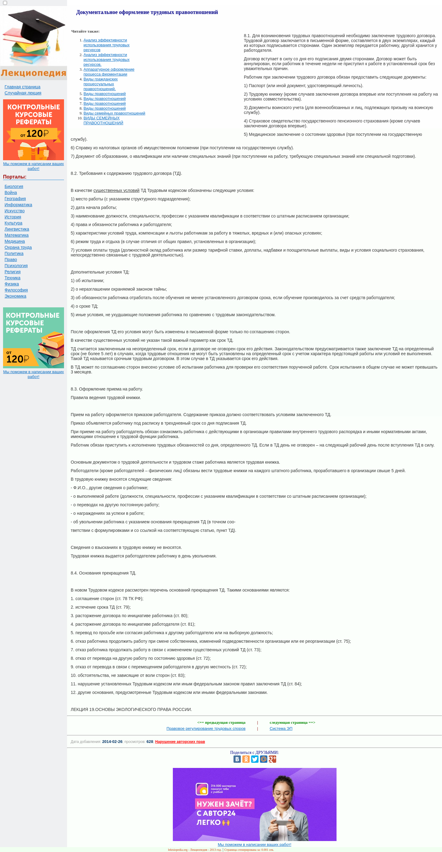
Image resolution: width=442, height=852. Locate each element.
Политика (14, 253)
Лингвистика (17, 229)
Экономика (15, 296)
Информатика (18, 204)
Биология (14, 186)
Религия (13, 271)
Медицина (15, 241)
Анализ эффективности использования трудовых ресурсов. (107, 59)
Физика (12, 283)
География (15, 198)
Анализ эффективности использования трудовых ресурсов (107, 45)
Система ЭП (281, 728)
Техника (12, 277)
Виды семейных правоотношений (114, 113)
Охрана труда (18, 247)
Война (11, 192)
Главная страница (23, 86)
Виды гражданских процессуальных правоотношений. (101, 84)
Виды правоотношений (105, 93)
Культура (13, 223)
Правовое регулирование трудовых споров (205, 728)
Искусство (15, 210)
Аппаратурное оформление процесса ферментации (109, 71)
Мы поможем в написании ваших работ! (33, 166)
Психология (16, 265)
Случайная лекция (23, 92)
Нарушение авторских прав (180, 742)
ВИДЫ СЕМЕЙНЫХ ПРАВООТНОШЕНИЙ (103, 120)
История (13, 216)
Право (11, 259)
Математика (17, 235)
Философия (16, 290)
